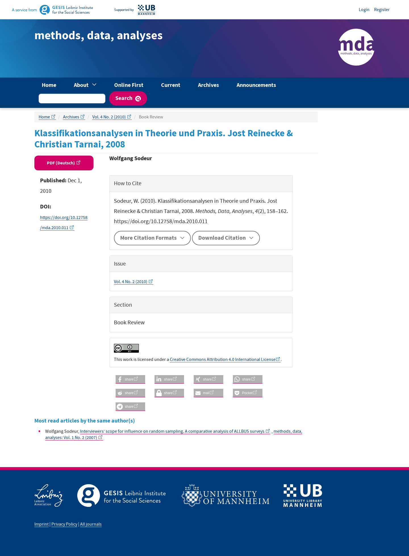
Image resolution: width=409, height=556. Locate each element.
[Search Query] (72, 98)
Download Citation (222, 238)
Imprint (41, 524)
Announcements (256, 85)
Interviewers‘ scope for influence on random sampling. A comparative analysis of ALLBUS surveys (172, 431)
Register (382, 9)
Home (49, 85)
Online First (128, 85)
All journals (91, 524)
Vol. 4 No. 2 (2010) (109, 117)
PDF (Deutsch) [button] (61, 163)
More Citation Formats (148, 238)
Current (170, 85)
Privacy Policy (64, 524)
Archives (208, 85)
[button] (130, 379)
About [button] (82, 85)
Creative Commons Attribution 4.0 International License (223, 359)
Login (364, 9)
